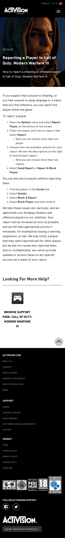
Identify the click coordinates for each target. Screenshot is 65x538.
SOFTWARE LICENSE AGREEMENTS (19, 424)
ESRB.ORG (7, 468)
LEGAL (5, 445)
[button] (60, 3)
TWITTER (7, 430)
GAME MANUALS (10, 419)
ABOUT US (7, 361)
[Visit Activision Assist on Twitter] (16, 506)
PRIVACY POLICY (10, 457)
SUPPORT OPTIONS (12, 413)
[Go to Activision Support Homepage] (18, 11)
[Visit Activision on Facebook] (6, 506)
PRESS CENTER (10, 373)
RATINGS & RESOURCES (14, 379)
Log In (54, 4)
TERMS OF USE (10, 451)
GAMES (6, 407)
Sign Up (45, 4)
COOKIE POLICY (10, 462)
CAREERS (7, 367)
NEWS (5, 390)
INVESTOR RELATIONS (13, 384)
